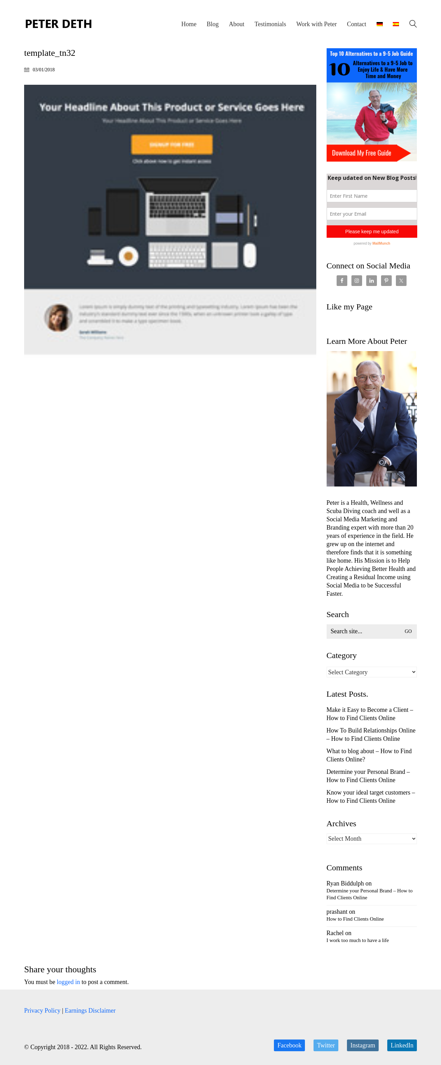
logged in (68, 982)
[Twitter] (326, 1045)
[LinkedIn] (402, 1045)
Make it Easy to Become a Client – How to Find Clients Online (370, 713)
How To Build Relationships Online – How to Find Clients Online (371, 734)
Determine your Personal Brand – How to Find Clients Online (368, 776)
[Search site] (413, 25)
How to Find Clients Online (355, 919)
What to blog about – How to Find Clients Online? (369, 755)
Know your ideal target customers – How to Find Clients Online (371, 796)
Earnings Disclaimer (90, 1010)
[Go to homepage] (58, 24)
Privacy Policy (42, 1010)
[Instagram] (363, 1045)
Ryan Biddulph (345, 883)
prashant (337, 911)
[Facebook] (289, 1045)
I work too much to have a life (358, 940)
